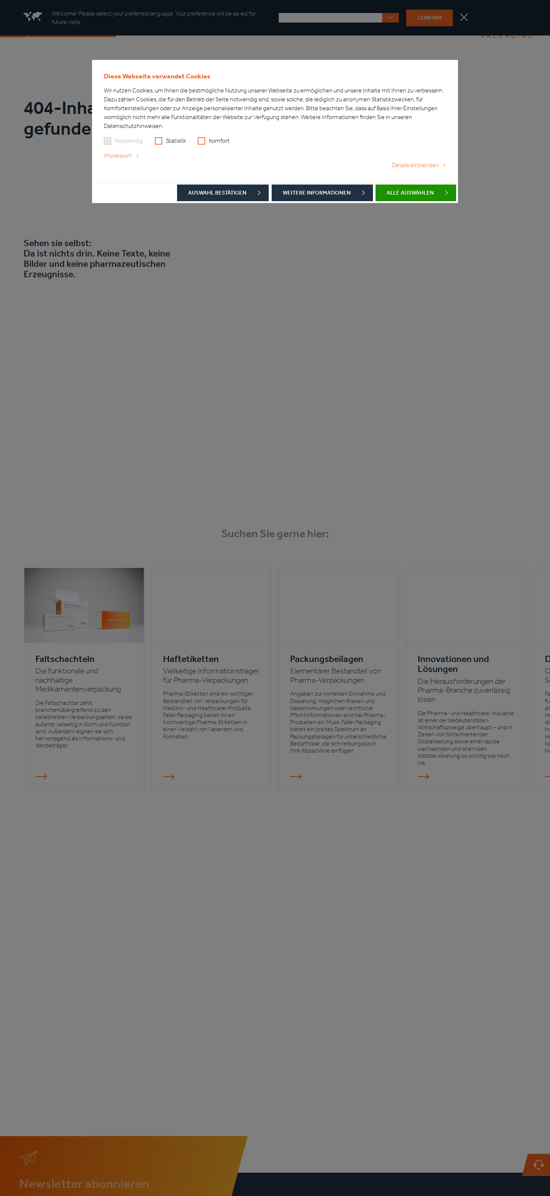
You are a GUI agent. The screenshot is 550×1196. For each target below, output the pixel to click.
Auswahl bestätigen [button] (217, 192)
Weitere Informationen (317, 192)
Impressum (118, 155)
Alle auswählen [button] (410, 192)
